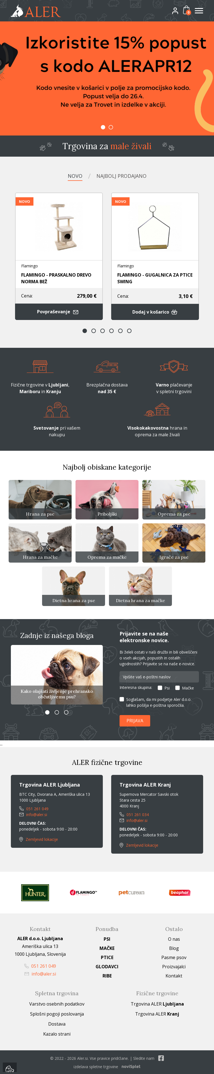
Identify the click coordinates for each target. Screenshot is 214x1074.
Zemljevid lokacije (38, 838)
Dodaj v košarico (155, 312)
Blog (174, 948)
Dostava (56, 1023)
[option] (107, 78)
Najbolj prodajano (121, 176)
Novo (75, 176)
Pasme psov (173, 957)
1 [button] (103, 127)
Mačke (188, 687)
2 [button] (111, 127)
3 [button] (102, 330)
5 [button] (120, 330)
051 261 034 (134, 814)
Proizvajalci (174, 966)
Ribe (107, 975)
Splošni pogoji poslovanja (57, 1013)
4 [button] (111, 330)
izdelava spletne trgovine (96, 1066)
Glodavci (107, 966)
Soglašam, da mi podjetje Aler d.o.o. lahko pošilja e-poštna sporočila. (158, 702)
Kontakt (174, 975)
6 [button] (129, 330)
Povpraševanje (59, 311)
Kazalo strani (56, 1033)
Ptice (107, 957)
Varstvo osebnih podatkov (56, 1003)
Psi (167, 687)
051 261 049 (33, 808)
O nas (174, 938)
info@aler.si (33, 814)
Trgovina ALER (157, 1003)
